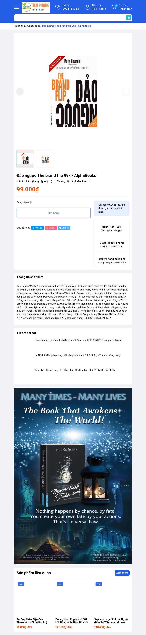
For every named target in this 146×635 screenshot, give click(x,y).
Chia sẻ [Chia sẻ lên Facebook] (37, 228)
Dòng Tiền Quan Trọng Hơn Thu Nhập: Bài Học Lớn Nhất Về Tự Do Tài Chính (75, 370)
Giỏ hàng (123, 7)
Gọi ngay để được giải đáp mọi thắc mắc (111, 208)
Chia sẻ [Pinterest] (50, 228)
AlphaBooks (33, 26)
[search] (128, 17)
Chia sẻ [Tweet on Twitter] (64, 228)
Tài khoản (99, 7)
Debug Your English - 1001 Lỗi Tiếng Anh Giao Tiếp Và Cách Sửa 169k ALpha (71, 622)
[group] (73, 91)
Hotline (71, 7)
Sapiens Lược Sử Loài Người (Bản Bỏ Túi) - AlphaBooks (111, 621)
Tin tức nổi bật (26, 333)
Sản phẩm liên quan (34, 573)
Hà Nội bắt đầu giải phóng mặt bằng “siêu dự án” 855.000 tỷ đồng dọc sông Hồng (77, 355)
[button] (126, 91)
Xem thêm (122, 572)
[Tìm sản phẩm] (73, 17)
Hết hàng (53, 213)
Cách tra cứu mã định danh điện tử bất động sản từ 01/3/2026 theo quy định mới (78, 340)
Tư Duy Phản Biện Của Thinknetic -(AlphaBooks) (32, 621)
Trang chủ (19, 26)
